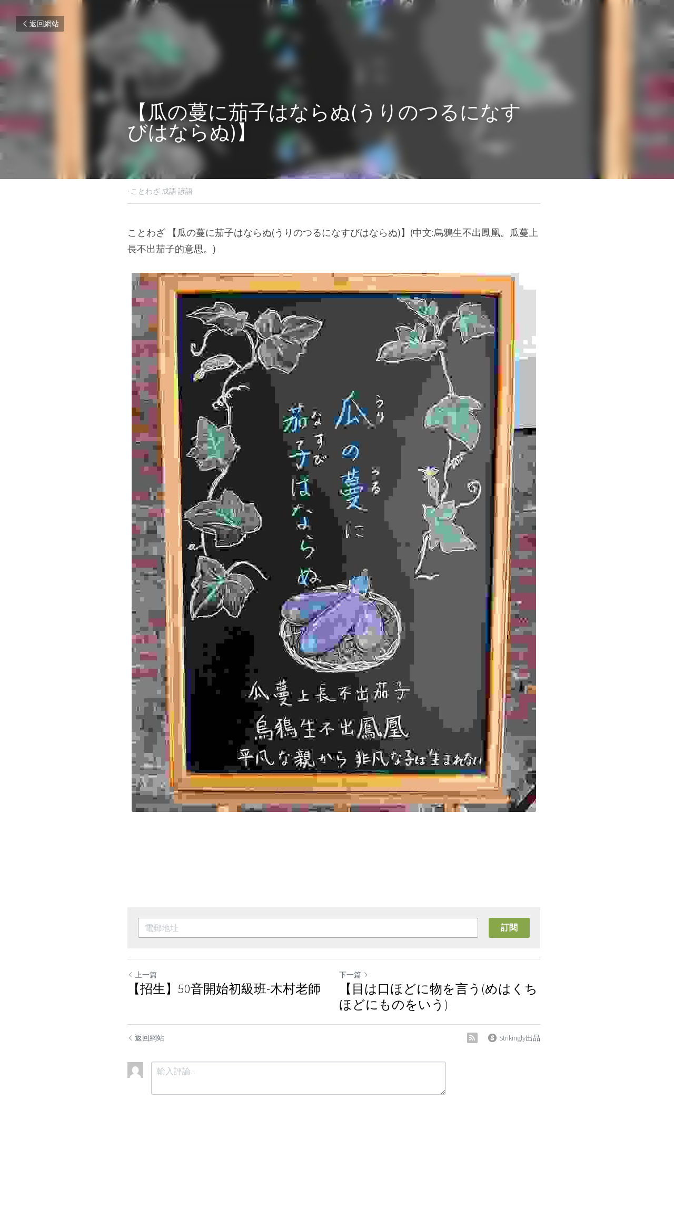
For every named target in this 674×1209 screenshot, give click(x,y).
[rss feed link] (478, 1038)
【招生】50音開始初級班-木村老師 (224, 989)
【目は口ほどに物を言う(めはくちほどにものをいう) (441, 997)
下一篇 (357, 974)
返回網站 (40, 23)
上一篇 (142, 974)
